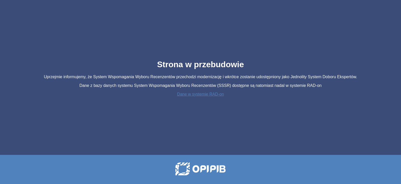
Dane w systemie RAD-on (200, 94)
